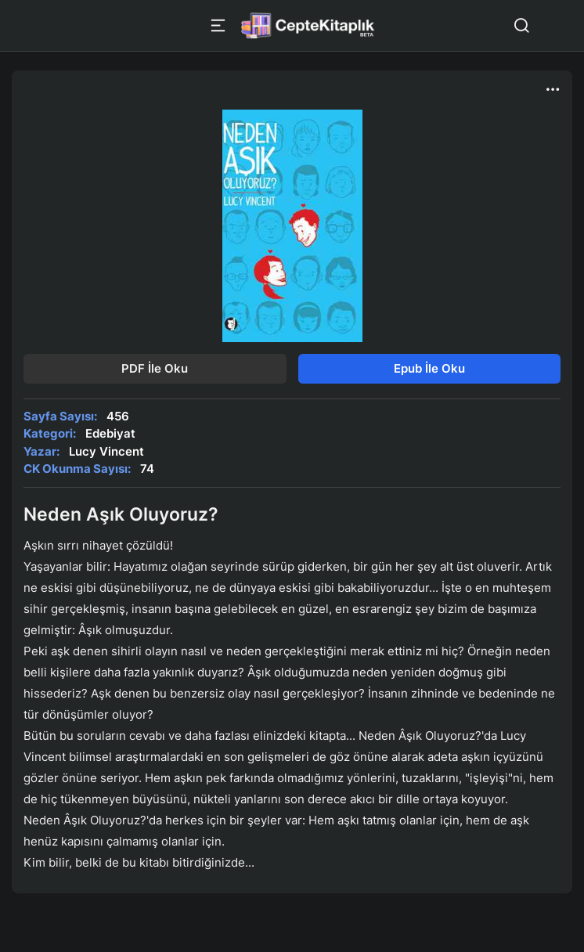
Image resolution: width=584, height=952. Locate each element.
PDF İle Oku (154, 368)
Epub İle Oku (429, 368)
